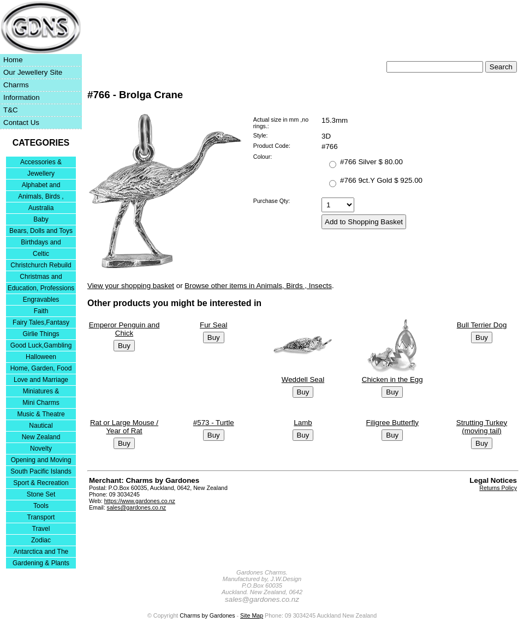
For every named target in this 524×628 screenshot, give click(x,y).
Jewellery (41, 173)
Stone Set (41, 494)
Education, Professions (41, 288)
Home (13, 60)
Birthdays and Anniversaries (41, 243)
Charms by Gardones (207, 615)
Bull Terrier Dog (482, 325)
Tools (41, 506)
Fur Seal (213, 325)
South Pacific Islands (40, 471)
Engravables (41, 299)
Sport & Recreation (40, 483)
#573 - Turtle (213, 422)
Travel (41, 529)
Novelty (41, 448)
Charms (16, 85)
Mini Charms (40, 402)
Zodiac (41, 540)
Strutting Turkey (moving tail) (481, 426)
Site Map (251, 615)
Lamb (303, 422)
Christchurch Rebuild (40, 265)
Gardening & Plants (41, 563)
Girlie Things (40, 334)
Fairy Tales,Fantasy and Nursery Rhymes (41, 323)
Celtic (41, 254)
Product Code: (271, 145)
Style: (260, 135)
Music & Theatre (40, 414)
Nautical (40, 425)
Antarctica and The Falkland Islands (41, 552)
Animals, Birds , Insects (40, 197)
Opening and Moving (41, 460)
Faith (41, 311)
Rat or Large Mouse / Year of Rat (124, 426)
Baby (40, 219)
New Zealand (41, 437)
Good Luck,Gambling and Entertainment (41, 346)
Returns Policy (498, 488)
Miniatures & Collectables (41, 392)
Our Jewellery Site (32, 72)
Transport (41, 517)
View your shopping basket (130, 286)
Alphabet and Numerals (41, 185)
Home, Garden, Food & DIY (41, 369)
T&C (10, 110)
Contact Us (21, 122)
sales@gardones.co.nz (136, 507)
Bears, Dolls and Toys (41, 231)
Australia (41, 208)
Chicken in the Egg (392, 379)
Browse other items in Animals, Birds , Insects (258, 286)
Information (21, 97)
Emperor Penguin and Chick (124, 329)
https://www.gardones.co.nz (139, 501)
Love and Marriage (41, 380)
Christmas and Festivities (41, 277)
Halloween (41, 357)
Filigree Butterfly (392, 422)
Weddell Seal (303, 379)
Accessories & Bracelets (41, 163)
